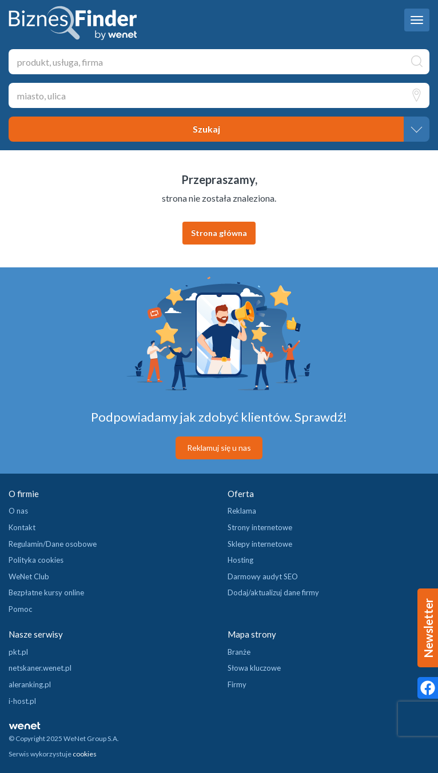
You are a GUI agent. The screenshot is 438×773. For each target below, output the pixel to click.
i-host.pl (22, 701)
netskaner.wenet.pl (40, 667)
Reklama (242, 510)
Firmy (237, 684)
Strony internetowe (260, 527)
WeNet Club (29, 576)
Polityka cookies (36, 559)
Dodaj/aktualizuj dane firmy (273, 592)
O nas (18, 510)
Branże (239, 651)
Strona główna (219, 233)
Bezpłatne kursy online (46, 592)
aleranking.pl (30, 684)
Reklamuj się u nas (219, 447)
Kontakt (22, 527)
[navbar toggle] (416, 20)
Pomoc (20, 609)
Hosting (240, 559)
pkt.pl (18, 651)
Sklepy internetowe (260, 543)
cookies (85, 754)
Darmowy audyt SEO (263, 576)
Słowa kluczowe (254, 667)
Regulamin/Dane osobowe (53, 543)
